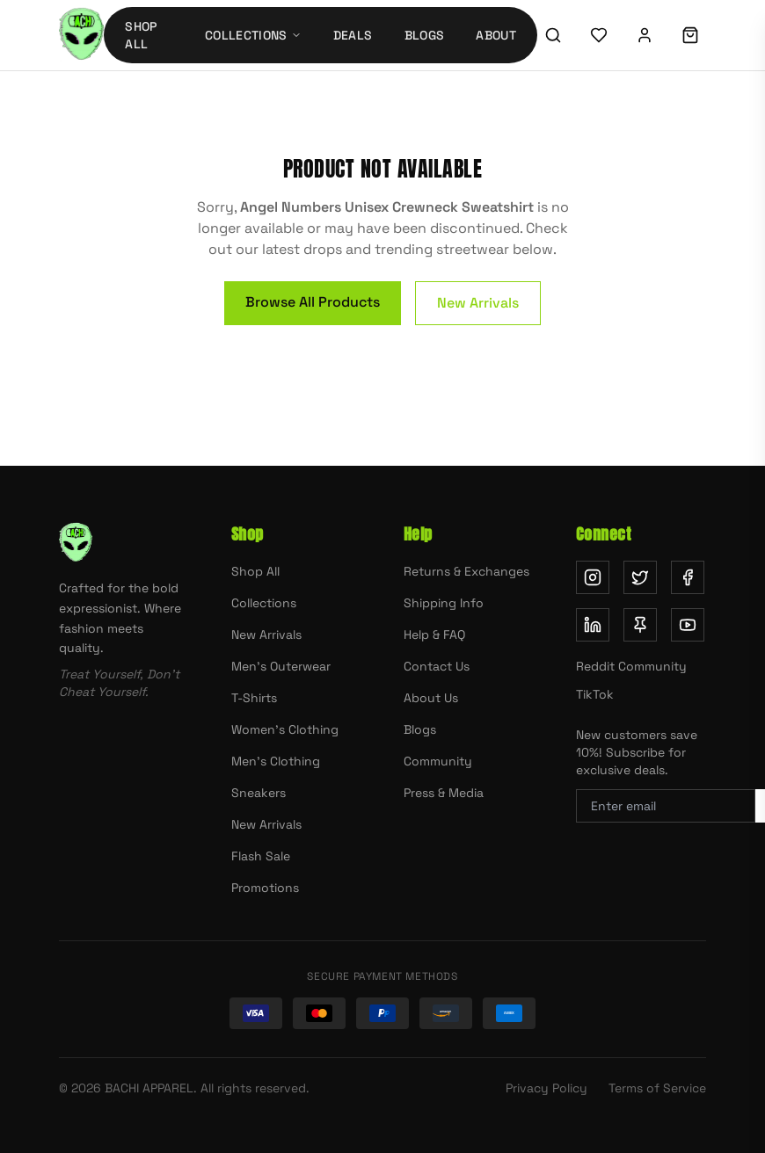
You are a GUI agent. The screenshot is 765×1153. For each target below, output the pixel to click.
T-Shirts (254, 698)
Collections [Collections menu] (253, 35)
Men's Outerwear (281, 666)
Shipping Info (444, 603)
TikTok (595, 694)
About (496, 35)
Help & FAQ (434, 634)
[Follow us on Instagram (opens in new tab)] (592, 577)
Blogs (424, 35)
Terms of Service (657, 1088)
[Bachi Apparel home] (81, 35)
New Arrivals (478, 303)
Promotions (265, 888)
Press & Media (444, 793)
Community (438, 761)
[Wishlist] (599, 35)
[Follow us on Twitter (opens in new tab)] (640, 577)
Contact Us (437, 666)
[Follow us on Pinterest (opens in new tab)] (640, 625)
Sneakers (258, 793)
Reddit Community (631, 666)
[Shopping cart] (690, 35)
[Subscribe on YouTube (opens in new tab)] (687, 625)
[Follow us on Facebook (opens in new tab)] (687, 577)
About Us (431, 698)
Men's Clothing (275, 761)
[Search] (553, 35)
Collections (263, 603)
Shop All (141, 35)
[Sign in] (644, 35)
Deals (353, 35)
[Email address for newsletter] (665, 806)
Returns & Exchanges (466, 571)
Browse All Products (312, 302)
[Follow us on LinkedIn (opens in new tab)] (592, 625)
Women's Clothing (285, 729)
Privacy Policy (546, 1088)
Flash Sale (260, 856)
